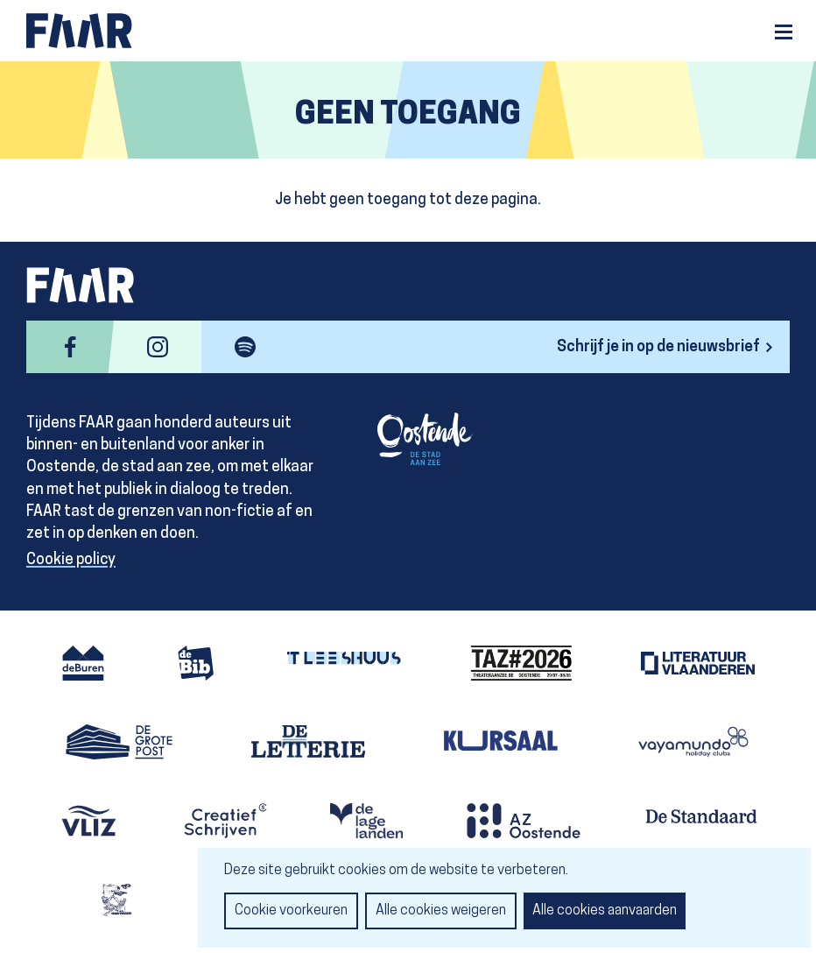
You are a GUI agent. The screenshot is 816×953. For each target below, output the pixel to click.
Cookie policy (71, 560)
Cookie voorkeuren (291, 911)
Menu (783, 32)
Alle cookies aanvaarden (604, 911)
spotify (245, 347)
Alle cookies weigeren (441, 911)
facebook (70, 347)
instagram (157, 347)
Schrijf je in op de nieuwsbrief (658, 347)
